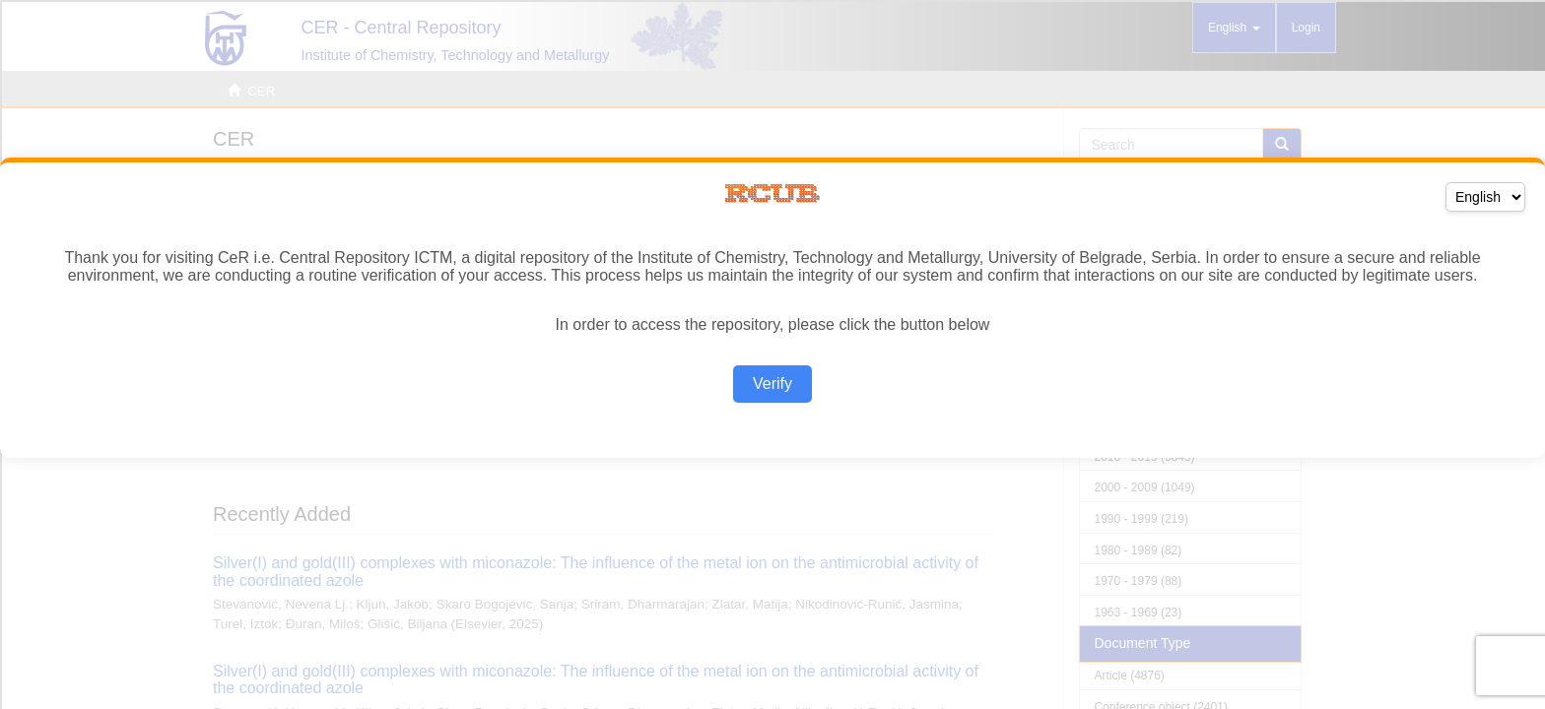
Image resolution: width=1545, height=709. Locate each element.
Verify (772, 383)
